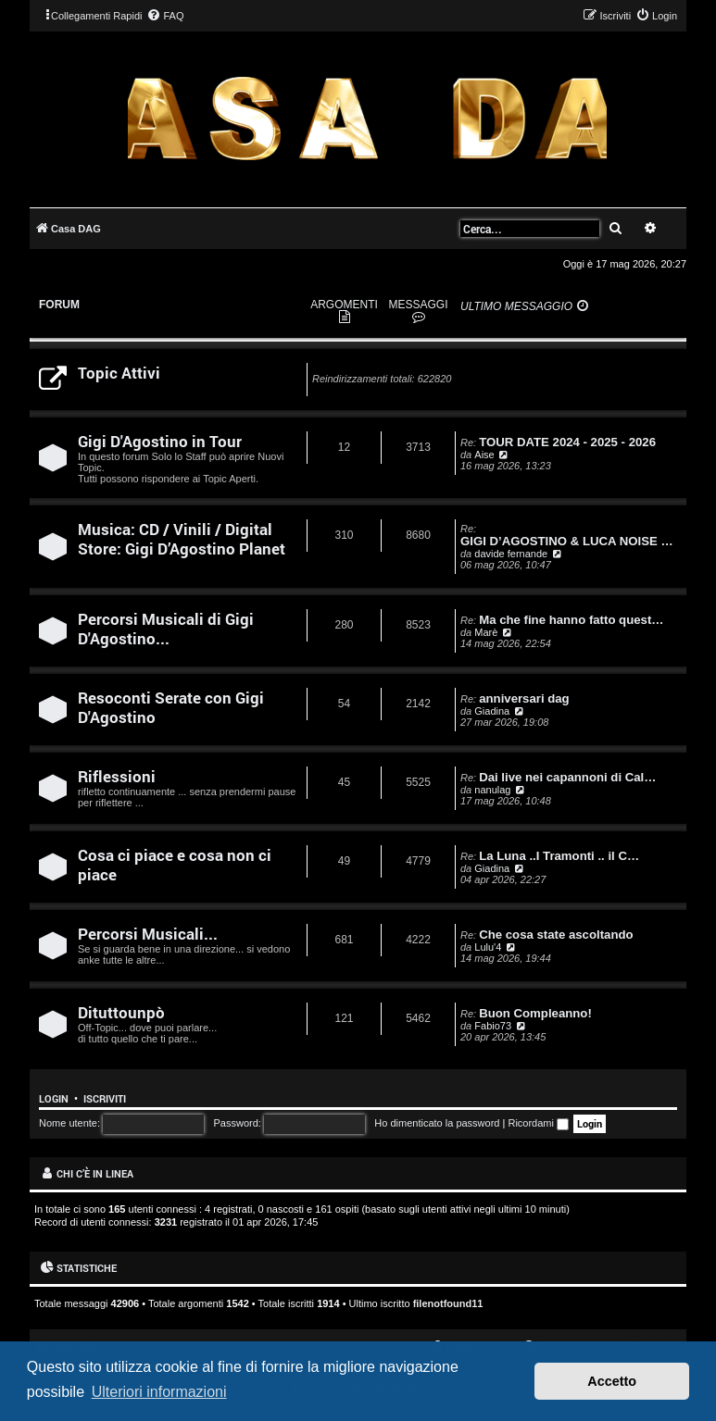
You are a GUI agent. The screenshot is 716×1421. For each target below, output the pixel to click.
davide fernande (510, 553)
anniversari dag (524, 698)
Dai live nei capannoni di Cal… (567, 777)
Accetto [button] (611, 1381)
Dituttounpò (121, 1012)
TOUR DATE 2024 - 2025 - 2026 (567, 442)
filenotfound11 (448, 1303)
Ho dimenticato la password (436, 1122)
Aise (484, 454)
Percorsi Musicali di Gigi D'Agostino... (166, 628)
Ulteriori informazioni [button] (159, 1392)
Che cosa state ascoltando (556, 934)
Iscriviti (104, 1098)
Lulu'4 (487, 947)
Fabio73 (492, 1025)
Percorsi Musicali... (148, 933)
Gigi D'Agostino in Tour (160, 441)
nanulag (492, 789)
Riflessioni (117, 776)
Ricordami (538, 1122)
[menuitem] (164, 16)
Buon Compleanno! (535, 1013)
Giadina (491, 711)
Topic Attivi (119, 372)
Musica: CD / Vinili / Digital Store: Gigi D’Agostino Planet (181, 538)
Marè (485, 632)
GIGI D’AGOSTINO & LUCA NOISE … (566, 541)
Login (54, 1098)
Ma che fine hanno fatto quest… (571, 620)
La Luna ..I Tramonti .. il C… (559, 856)
